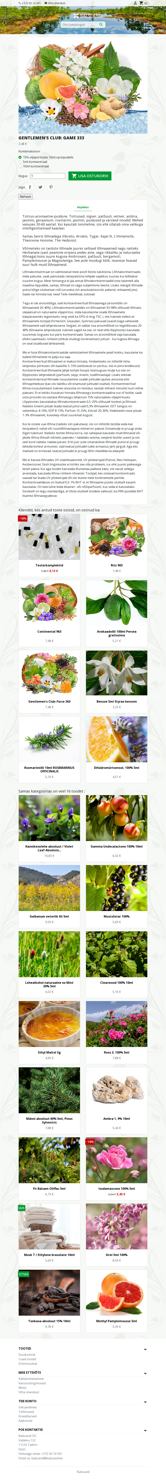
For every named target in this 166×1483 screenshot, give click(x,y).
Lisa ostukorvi (90, 176)
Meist (22, 1388)
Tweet (40, 187)
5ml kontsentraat (35, 162)
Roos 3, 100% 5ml (116, 1052)
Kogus (23, 176)
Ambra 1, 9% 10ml (116, 1119)
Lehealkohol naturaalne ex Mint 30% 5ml (49, 984)
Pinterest (51, 187)
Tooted (25, 1348)
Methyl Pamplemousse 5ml (116, 1321)
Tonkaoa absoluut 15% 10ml (49, 1321)
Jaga (30, 187)
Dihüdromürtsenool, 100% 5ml (116, 768)
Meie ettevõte (30, 1373)
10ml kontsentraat (36, 166)
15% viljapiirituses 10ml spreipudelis (48, 157)
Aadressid (25, 1421)
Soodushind (27, 1355)
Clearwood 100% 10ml (116, 983)
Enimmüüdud (28, 1364)
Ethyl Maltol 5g (49, 1052)
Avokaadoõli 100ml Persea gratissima (116, 633)
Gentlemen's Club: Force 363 (49, 701)
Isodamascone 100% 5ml (117, 1189)
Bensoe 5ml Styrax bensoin (117, 701)
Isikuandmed (27, 1407)
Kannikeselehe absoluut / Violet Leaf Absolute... (49, 848)
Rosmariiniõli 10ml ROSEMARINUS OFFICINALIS (49, 769)
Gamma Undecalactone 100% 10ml (117, 846)
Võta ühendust (56, 3)
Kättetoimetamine (31, 1379)
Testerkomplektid (49, 565)
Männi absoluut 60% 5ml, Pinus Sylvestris (49, 1120)
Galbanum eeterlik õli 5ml (49, 916)
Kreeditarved (27, 1416)
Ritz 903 (117, 565)
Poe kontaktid (31, 1430)
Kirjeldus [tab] (83, 207)
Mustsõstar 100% (117, 916)
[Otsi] (83, 24)
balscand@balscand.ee (47, 1458)
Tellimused (26, 1412)
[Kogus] (47, 176)
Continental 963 (49, 631)
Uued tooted (27, 1359)
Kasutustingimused (32, 1383)
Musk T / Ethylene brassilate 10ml (49, 1255)
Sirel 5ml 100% (116, 1255)
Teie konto (27, 1401)
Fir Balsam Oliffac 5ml (49, 1189)
